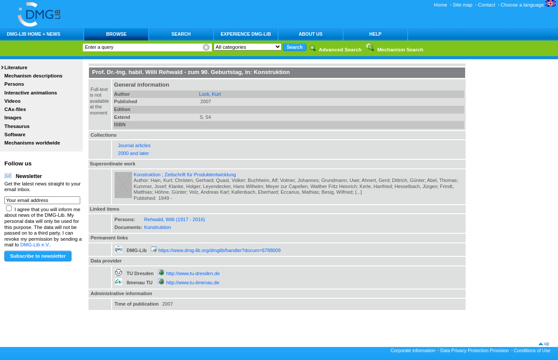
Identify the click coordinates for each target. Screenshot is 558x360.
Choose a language (528, 4)
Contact (486, 4)
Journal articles (134, 145)
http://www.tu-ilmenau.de (192, 282)
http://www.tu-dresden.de (193, 273)
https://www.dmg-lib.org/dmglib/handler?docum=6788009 (219, 250)
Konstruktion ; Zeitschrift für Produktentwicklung (185, 174)
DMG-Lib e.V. (35, 244)
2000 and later (133, 153)
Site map (463, 4)
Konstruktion (157, 227)
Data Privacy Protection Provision (474, 350)
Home (440, 4)
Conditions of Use (532, 350)
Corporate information (413, 350)
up (546, 343)
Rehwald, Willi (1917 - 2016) (174, 219)
